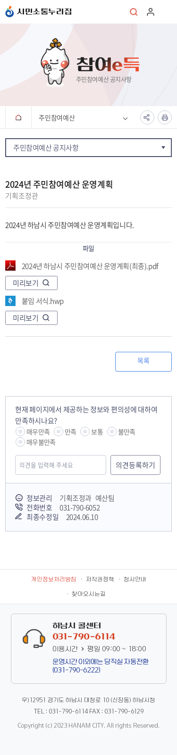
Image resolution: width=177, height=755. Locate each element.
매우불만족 (40, 442)
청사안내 (135, 579)
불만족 (126, 431)
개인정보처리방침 (53, 579)
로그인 (150, 12)
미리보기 (25, 283)
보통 (96, 431)
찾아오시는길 (89, 594)
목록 (143, 360)
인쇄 (165, 117)
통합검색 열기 (134, 12)
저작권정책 (100, 579)
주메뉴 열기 (167, 12)
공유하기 (147, 117)
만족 (70, 431)
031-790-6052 (79, 507)
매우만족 (38, 431)
